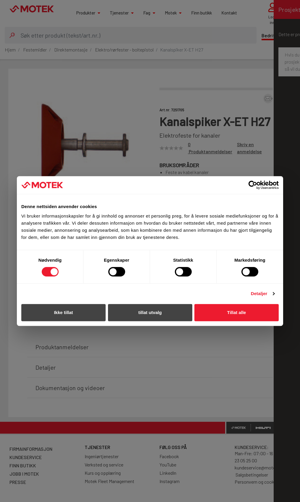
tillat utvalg (150, 312)
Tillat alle (236, 312)
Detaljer (259, 293)
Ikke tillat (63, 312)
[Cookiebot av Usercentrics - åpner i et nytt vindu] (253, 185)
